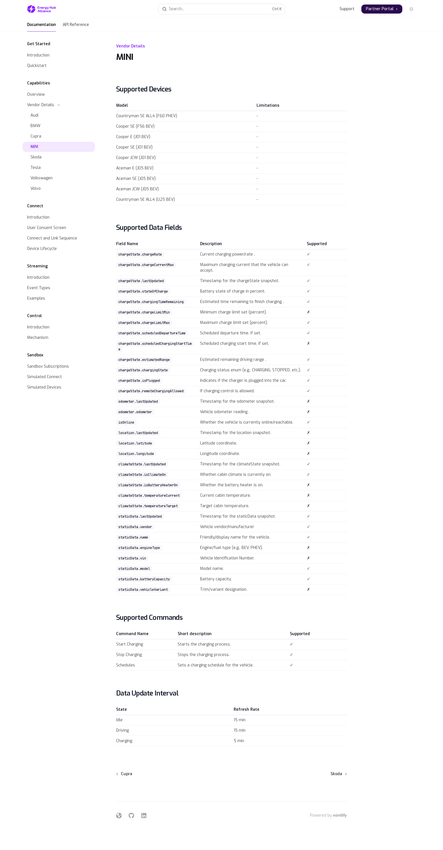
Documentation (41, 27)
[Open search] (221, 9)
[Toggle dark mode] (411, 9)
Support (347, 9)
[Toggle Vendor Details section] (59, 105)
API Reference (76, 27)
